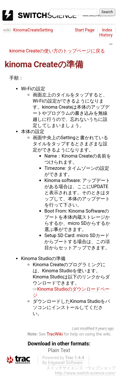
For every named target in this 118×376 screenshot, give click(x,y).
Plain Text (59, 350)
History (105, 35)
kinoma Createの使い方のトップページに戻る (57, 51)
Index (107, 30)
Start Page (84, 30)
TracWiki (55, 334)
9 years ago (104, 328)
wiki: (7, 30)
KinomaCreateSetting (33, 30)
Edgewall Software (65, 362)
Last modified (83, 328)
